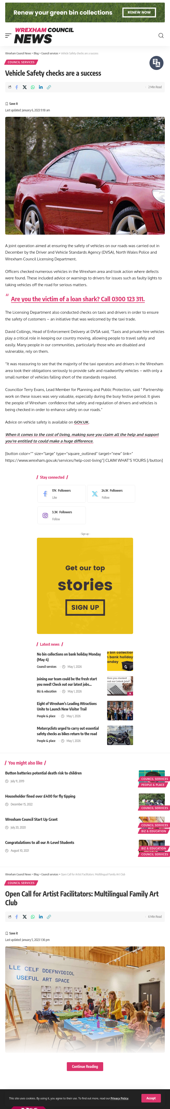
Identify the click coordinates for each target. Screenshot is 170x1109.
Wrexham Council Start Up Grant (31, 819)
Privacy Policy (119, 1098)
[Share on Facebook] (16, 87)
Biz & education (46, 691)
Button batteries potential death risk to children (43, 773)
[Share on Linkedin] (40, 87)
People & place (46, 716)
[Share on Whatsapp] (32, 87)
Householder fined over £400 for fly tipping (40, 796)
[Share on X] (24, 87)
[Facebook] (60, 494)
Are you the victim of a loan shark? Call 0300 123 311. (78, 299)
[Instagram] (60, 515)
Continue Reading (85, 1066)
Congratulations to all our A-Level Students (39, 842)
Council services (21, 62)
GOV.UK (81, 422)
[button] (151, 1098)
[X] (110, 494)
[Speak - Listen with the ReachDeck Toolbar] (156, 63)
